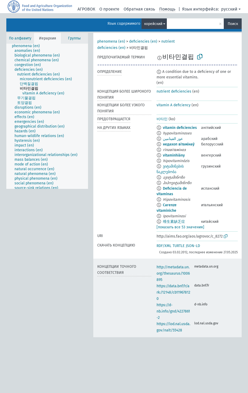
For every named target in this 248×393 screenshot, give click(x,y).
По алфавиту (20, 38)
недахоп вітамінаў (178, 144)
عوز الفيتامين (173, 139)
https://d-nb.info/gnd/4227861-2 (173, 311)
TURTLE (178, 246)
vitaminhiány (174, 155)
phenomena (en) (111, 41)
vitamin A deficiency (174, 105)
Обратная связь (139, 9)
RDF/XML (164, 246)
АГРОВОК (86, 9)
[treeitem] (28, 46)
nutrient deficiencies (174, 91)
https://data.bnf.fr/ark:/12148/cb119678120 (173, 292)
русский (229, 9)
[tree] (47, 116)
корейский (153, 24)
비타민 (162, 119)
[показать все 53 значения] (180, 227)
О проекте (109, 9)
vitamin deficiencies (180, 127)
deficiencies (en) (143, 41)
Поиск (233, 24)
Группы (74, 38)
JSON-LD (193, 246)
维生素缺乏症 (174, 221)
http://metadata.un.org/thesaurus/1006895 (173, 273)
